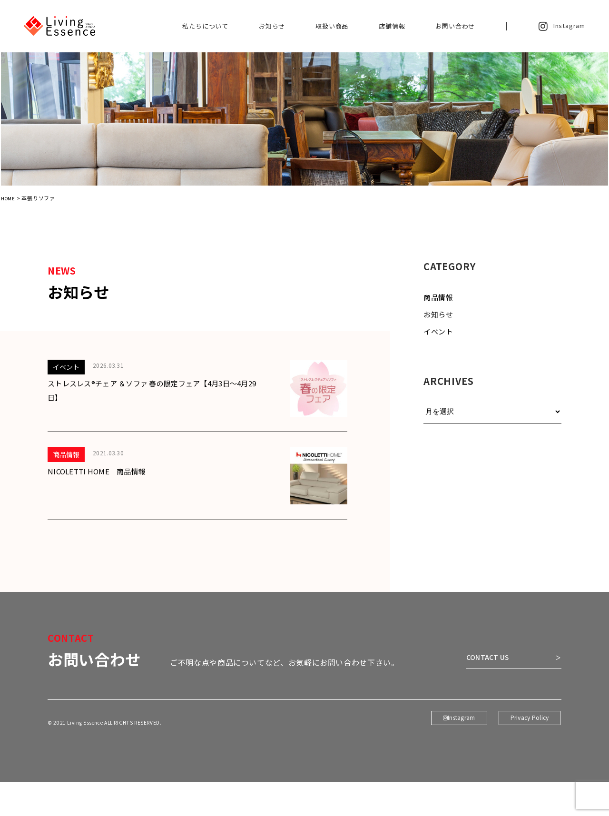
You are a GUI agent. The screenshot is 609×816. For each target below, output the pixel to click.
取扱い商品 (331, 25)
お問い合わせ (455, 25)
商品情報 (438, 304)
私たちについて (205, 25)
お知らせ (272, 25)
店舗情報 (392, 25)
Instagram (562, 26)
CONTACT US (477, 698)
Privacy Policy (529, 771)
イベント (438, 338)
